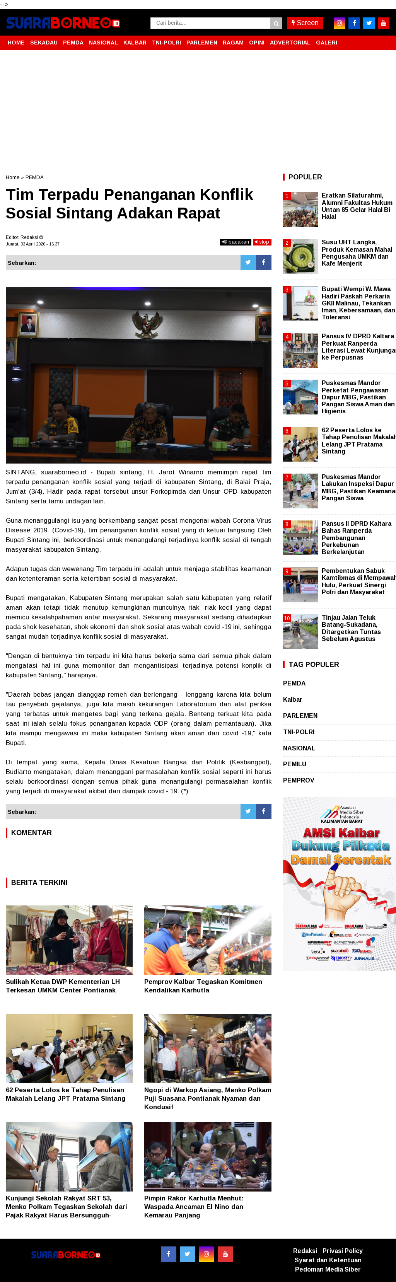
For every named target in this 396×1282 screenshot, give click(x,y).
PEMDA (73, 42)
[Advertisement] (198, 112)
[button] (382, 39)
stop (262, 242)
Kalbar (292, 699)
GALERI (326, 42)
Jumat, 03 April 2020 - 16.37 (33, 244)
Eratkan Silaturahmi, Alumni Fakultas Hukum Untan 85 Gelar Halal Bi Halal (357, 206)
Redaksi (305, 1251)
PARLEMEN (201, 42)
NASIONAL (103, 42)
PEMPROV (298, 780)
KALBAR (135, 42)
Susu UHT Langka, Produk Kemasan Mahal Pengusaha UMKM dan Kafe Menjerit (357, 253)
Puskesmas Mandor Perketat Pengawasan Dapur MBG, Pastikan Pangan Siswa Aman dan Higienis (358, 397)
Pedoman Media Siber (328, 1269)
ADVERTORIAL (290, 42)
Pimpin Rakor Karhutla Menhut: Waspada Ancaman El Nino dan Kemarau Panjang (194, 1207)
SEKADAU (44, 42)
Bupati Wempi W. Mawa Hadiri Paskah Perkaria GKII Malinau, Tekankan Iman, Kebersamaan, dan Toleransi (358, 303)
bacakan (235, 242)
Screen (305, 23)
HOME (16, 42)
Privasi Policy (343, 1251)
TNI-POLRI (166, 42)
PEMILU (294, 764)
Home (12, 177)
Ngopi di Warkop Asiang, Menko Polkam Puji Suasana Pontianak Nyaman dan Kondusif (207, 1098)
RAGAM (233, 42)
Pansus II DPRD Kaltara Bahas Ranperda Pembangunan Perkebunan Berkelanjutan (356, 537)
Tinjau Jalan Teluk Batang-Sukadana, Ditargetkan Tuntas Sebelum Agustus (351, 628)
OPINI (257, 42)
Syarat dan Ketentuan (328, 1260)
